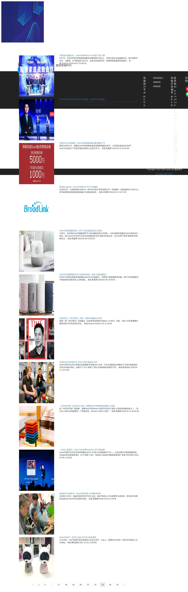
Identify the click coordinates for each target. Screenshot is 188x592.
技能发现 (157, 82)
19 (73, 585)
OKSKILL (158, 78)
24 (110, 585)
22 (95, 585)
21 (88, 585)
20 (81, 585)
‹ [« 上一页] (32, 585)
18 (66, 585)
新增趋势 (157, 86)
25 (117, 585)
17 (59, 585)
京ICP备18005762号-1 (164, 174)
